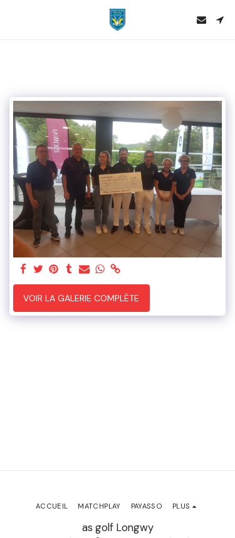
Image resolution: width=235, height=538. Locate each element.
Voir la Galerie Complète (81, 298)
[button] (13, 19)
